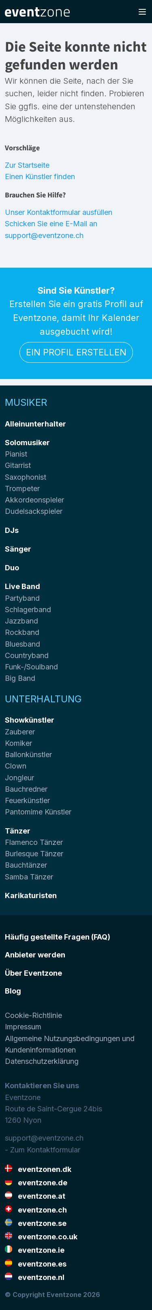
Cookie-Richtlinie (33, 1015)
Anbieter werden (35, 955)
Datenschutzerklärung (42, 1061)
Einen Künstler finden (40, 176)
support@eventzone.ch (44, 1138)
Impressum (23, 1026)
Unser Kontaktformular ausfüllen (58, 212)
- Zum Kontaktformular (42, 1149)
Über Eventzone (33, 973)
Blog (13, 991)
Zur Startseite (27, 165)
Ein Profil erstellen (76, 352)
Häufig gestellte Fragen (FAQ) (57, 937)
